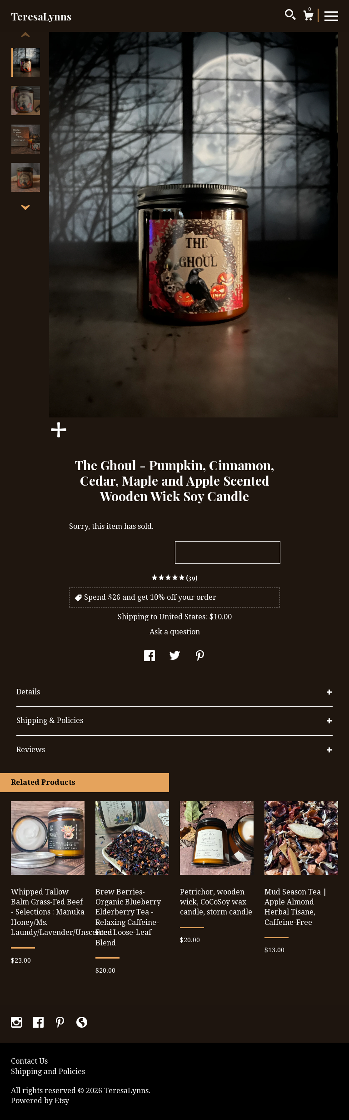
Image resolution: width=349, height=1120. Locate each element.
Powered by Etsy (40, 1100)
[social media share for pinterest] (199, 657)
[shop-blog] (81, 1023)
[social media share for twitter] (175, 657)
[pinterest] (61, 1023)
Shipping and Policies (48, 1071)
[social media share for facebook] (149, 657)
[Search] (290, 16)
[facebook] (39, 1023)
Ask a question (175, 632)
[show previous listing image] (25, 35)
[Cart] (308, 17)
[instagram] (17, 1023)
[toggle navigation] (331, 15)
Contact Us (29, 1061)
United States (182, 617)
